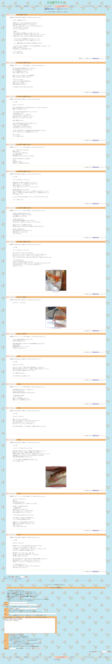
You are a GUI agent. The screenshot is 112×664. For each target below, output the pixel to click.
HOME (4, 6)
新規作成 (17, 6)
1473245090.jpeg (56, 327)
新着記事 (26, 6)
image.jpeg (56, 291)
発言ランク (73, 6)
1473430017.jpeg (56, 487)
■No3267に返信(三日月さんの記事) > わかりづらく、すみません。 (32, 627)
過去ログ (107, 6)
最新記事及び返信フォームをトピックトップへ (56, 9)
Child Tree (56, 662)
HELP (10, 6)
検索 (100, 6)
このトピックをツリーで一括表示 (13, 578)
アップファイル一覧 (88, 6)
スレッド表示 (48, 6)
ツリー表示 (36, 6)
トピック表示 (61, 6)
